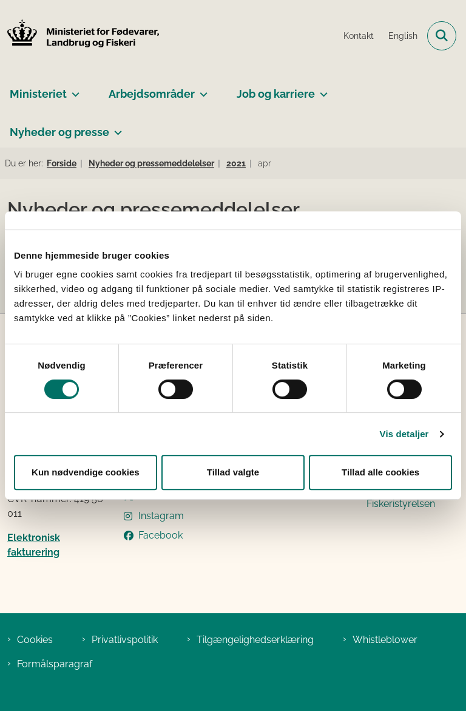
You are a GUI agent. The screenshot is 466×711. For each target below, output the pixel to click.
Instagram (161, 516)
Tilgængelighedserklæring (255, 639)
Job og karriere (276, 93)
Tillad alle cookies (380, 472)
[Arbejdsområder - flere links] (201, 89)
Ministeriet (38, 93)
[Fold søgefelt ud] (441, 35)
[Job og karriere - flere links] (321, 89)
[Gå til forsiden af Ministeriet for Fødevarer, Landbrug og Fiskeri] (79, 35)
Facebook (160, 535)
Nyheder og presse (59, 132)
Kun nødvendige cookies (86, 472)
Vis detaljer (404, 434)
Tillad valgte (233, 472)
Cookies (35, 639)
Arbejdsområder (152, 93)
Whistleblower (385, 639)
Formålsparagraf (54, 664)
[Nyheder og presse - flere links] (115, 127)
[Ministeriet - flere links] (73, 89)
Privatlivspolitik (125, 639)
